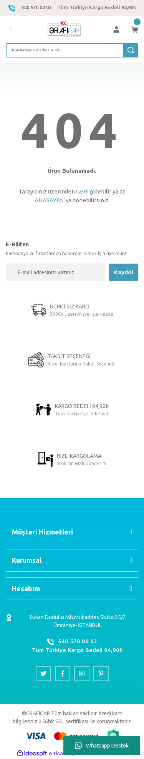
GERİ (82, 191)
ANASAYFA (49, 200)
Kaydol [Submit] (124, 272)
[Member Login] (116, 29)
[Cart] (134, 29)
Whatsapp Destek (102, 745)
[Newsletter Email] (55, 272)
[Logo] (64, 29)
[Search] (72, 50)
